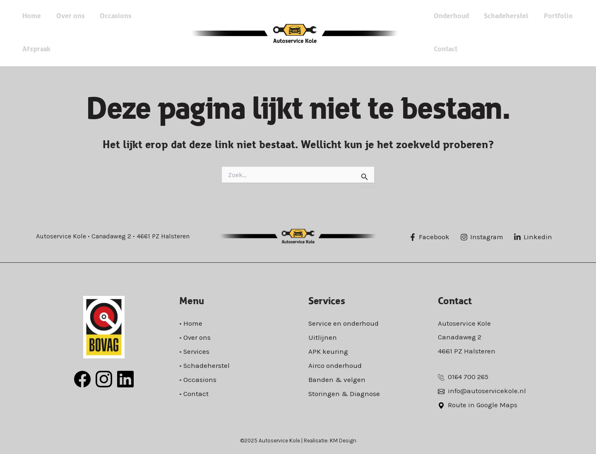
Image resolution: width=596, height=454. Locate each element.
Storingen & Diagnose (344, 392)
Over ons (81, 32)
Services (196, 351)
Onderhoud (450, 16)
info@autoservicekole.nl (487, 391)
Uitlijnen (322, 337)
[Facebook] (429, 237)
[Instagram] (482, 237)
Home (50, 32)
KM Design (343, 440)
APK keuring (328, 351)
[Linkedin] (534, 237)
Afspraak (156, 32)
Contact (445, 49)
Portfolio (542, 16)
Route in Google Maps (482, 404)
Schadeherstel (498, 16)
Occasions (119, 32)
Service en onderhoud (343, 323)
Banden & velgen (336, 378)
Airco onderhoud (335, 364)
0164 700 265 (468, 376)
